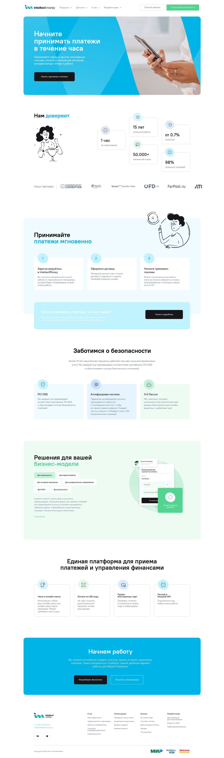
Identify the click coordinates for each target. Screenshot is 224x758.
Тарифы (144, 728)
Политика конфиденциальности (96, 729)
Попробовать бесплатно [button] (90, 679)
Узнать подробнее (164, 314)
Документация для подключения (174, 718)
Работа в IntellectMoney (97, 725)
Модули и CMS (173, 723)
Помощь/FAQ (146, 732)
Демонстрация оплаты (150, 725)
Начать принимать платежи (54, 76)
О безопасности (94, 734)
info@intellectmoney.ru (43, 727)
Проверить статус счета (123, 717)
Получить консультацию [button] (127, 679)
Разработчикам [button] (111, 7)
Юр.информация (94, 717)
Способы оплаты (148, 721)
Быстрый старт (147, 717)
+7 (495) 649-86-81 (42, 725)
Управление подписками (124, 721)
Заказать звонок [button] (121, 728)
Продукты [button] (65, 7)
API (152, 285)
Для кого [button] (80, 7)
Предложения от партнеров (98, 721)
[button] (183, 8)
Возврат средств (121, 725)
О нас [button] (95, 7)
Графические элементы (176, 727)
